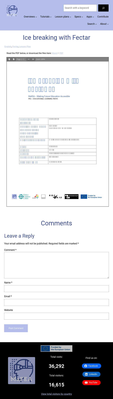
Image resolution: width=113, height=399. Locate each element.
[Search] (103, 8)
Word (55, 53)
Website (8, 310)
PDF (61, 53)
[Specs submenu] (82, 16)
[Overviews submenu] (36, 16)
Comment (10, 250)
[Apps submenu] (93, 16)
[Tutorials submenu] (50, 16)
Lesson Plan (25, 46)
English (7, 46)
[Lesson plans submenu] (70, 16)
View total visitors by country (56, 394)
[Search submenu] (96, 24)
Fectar (15, 46)
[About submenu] (108, 24)
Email (8, 296)
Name (8, 282)
